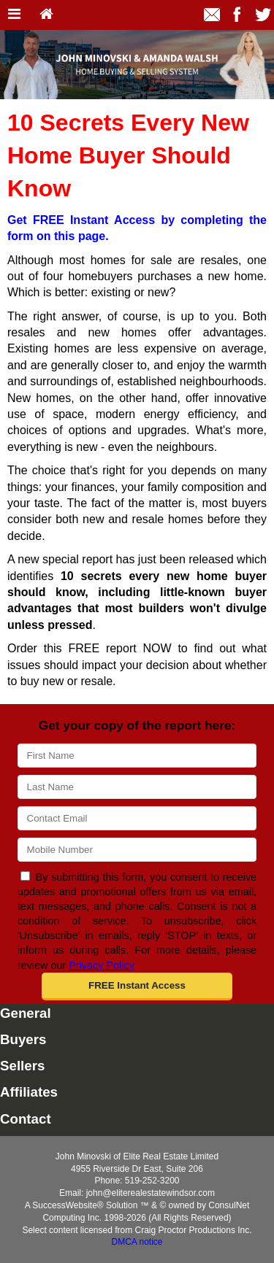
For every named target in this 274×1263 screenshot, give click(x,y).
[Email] (137, 818)
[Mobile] (137, 850)
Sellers (22, 1065)
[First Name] (137, 755)
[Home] (46, 15)
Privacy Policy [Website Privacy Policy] (101, 965)
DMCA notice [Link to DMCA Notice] (136, 1242)
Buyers (23, 1039)
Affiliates (29, 1092)
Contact (25, 1119)
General (25, 1013)
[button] (137, 986)
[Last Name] (137, 787)
